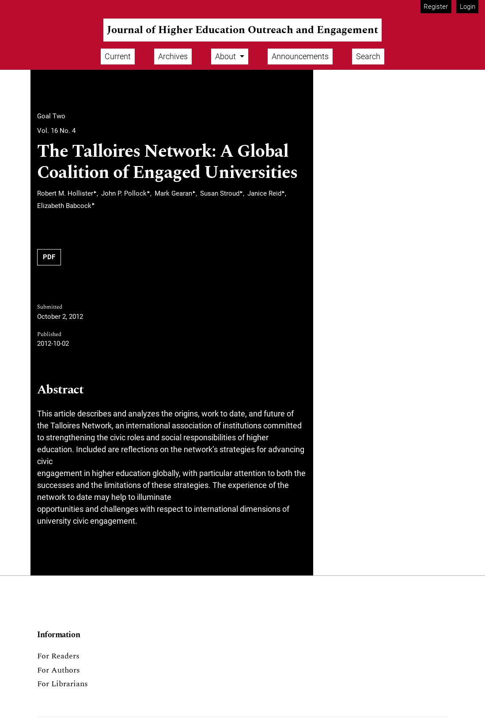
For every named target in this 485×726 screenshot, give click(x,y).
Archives (173, 56)
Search (368, 56)
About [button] (226, 56)
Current (118, 56)
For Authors (58, 670)
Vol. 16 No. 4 (56, 131)
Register (436, 7)
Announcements (300, 56)
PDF (49, 257)
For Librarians (62, 684)
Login (467, 7)
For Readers (58, 656)
